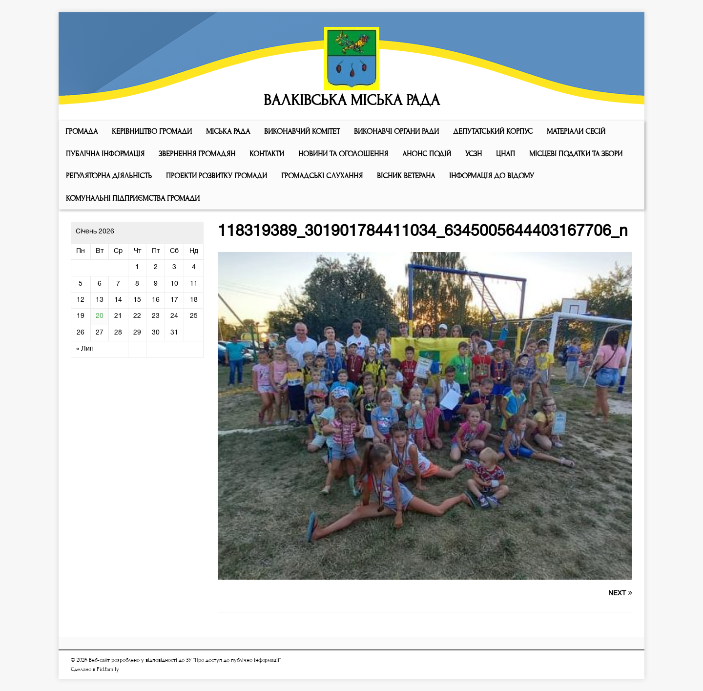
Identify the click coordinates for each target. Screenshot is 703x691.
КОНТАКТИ (266, 153)
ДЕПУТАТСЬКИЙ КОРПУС (493, 131)
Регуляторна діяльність (109, 175)
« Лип (85, 349)
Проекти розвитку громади (216, 175)
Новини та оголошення (343, 153)
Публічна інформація (105, 153)
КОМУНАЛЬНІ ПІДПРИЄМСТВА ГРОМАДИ (133, 198)
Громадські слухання (322, 175)
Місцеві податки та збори (575, 153)
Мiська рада (228, 131)
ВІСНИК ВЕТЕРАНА (406, 175)
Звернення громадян (197, 153)
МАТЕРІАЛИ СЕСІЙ (576, 131)
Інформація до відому (491, 175)
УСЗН (473, 153)
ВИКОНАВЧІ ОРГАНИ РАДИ (396, 131)
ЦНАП (505, 153)
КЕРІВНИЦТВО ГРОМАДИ (152, 131)
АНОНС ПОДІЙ (426, 153)
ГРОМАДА (81, 131)
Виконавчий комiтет (302, 131)
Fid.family (108, 669)
